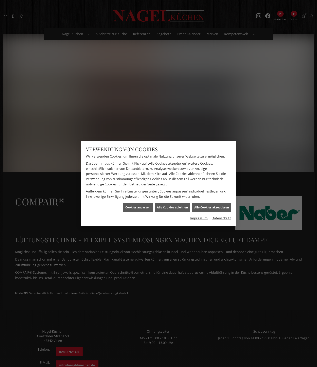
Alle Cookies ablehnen (172, 204)
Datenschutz (221, 215)
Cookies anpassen (137, 204)
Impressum (199, 215)
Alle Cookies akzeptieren (211, 204)
